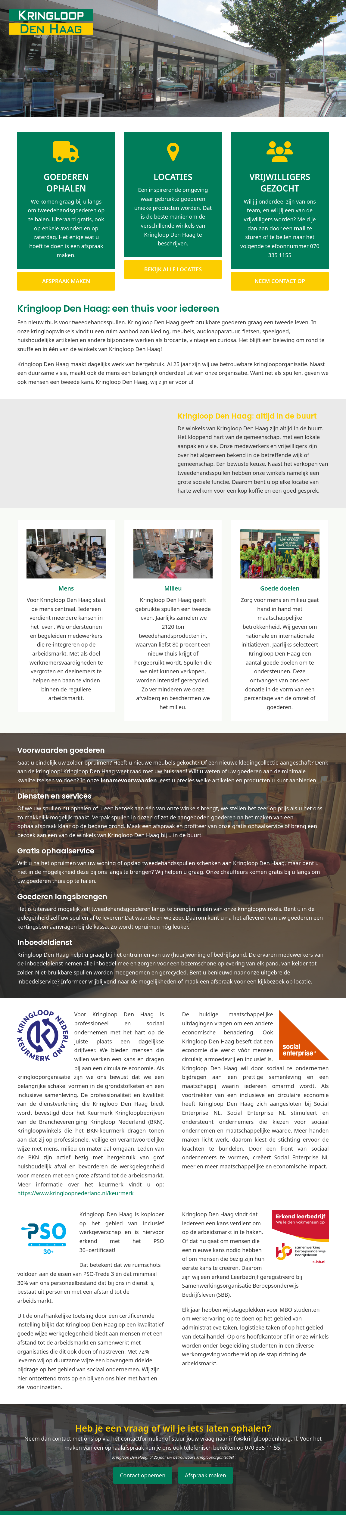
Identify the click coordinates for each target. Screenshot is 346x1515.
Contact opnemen (142, 1475)
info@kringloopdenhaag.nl (263, 1438)
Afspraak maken (205, 1475)
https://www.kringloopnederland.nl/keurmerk (75, 1193)
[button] (333, 18)
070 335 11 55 (262, 1447)
